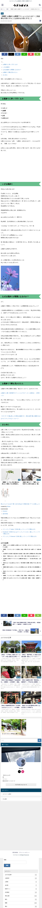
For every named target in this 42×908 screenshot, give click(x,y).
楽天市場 (5, 513)
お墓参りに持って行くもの (10, 64)
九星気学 (21, 878)
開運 (2, 13)
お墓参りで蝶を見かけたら (10, 72)
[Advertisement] (21, 167)
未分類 (21, 885)
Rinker (8, 506)
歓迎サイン (21, 889)
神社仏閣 (21, 896)
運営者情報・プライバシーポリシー (21, 852)
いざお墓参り (6, 67)
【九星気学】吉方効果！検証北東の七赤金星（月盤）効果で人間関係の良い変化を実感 (22, 553)
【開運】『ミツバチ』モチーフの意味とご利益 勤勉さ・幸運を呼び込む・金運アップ (22, 575)
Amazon (5, 511)
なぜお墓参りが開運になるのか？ (12, 69)
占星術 (21, 882)
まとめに (5, 74)
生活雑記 (21, 892)
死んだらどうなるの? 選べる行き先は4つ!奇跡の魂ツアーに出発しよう (20, 504)
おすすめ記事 (21, 875)
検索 (5, 859)
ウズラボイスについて (21, 784)
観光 (21, 899)
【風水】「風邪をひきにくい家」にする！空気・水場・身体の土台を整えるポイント (21, 556)
